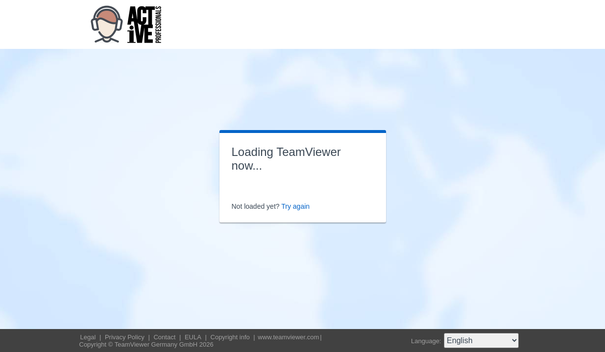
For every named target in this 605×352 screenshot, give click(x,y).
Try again (295, 206)
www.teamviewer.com (288, 337)
